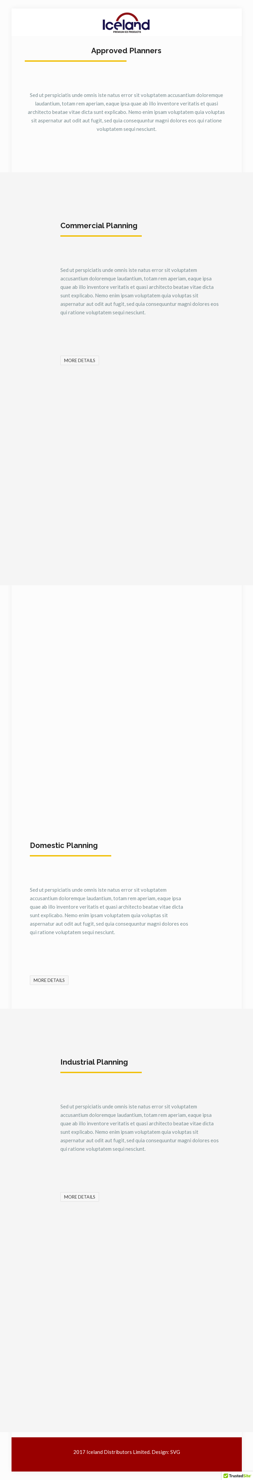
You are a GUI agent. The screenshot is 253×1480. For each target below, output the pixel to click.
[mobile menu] (232, 22)
